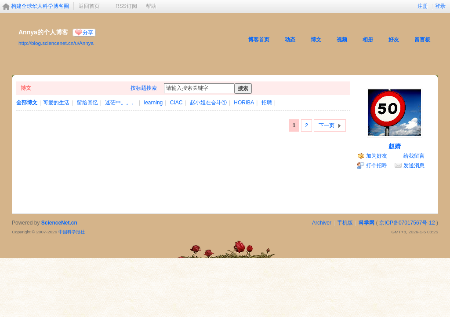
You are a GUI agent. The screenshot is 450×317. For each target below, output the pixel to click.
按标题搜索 (144, 88)
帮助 (151, 6)
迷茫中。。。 (121, 103)
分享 (88, 32)
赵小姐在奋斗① (208, 103)
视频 (342, 40)
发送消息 (414, 165)
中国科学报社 (71, 231)
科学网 (366, 223)
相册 (368, 40)
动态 (290, 40)
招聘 (266, 103)
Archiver (321, 223)
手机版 (345, 223)
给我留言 (414, 156)
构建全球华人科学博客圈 (40, 6)
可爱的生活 (56, 103)
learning (153, 103)
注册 (422, 6)
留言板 (422, 40)
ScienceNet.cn (59, 223)
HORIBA (244, 103)
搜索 (243, 88)
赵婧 (394, 146)
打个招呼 (376, 165)
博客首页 (258, 40)
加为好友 (376, 156)
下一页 (326, 125)
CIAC (176, 103)
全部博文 (26, 103)
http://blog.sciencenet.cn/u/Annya (56, 43)
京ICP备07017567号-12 (407, 223)
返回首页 (89, 6)
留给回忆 (87, 103)
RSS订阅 (126, 6)
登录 (440, 6)
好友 (393, 40)
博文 (316, 40)
